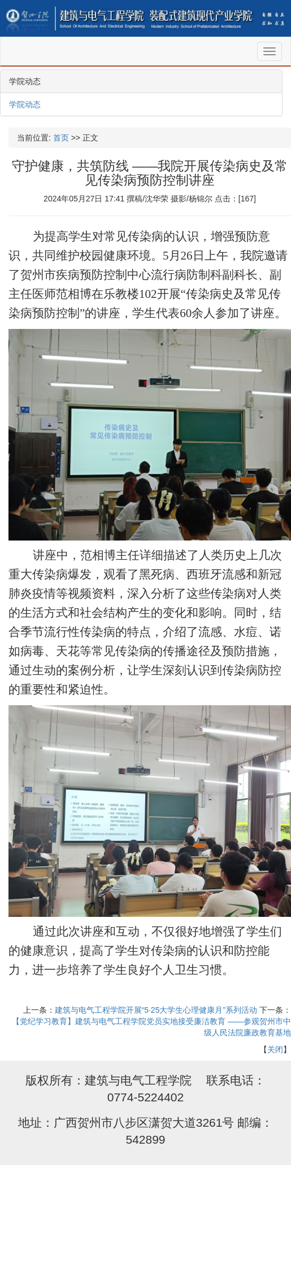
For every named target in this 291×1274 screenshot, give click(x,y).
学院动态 (25, 104)
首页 (61, 137)
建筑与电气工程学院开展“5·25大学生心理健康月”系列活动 (156, 1009)
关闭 (275, 1049)
